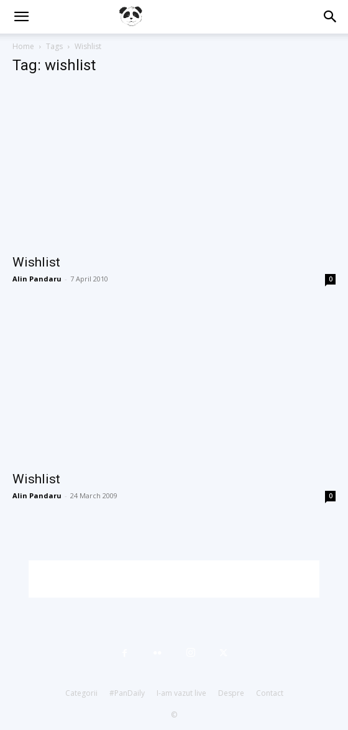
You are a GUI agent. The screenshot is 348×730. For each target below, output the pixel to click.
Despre (231, 693)
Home (23, 46)
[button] (21, 17)
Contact (269, 693)
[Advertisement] (174, 579)
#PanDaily (127, 693)
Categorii (81, 693)
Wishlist (36, 262)
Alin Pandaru (37, 278)
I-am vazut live (181, 693)
